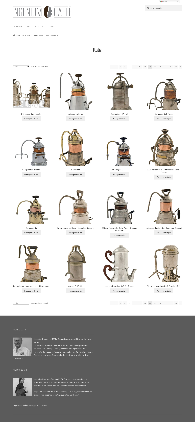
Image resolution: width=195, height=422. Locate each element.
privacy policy (33, 405)
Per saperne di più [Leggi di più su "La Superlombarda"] (75, 119)
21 (134, 67)
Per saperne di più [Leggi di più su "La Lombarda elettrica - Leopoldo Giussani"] (75, 233)
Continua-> (18, 358)
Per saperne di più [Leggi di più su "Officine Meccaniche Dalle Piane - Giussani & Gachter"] (119, 235)
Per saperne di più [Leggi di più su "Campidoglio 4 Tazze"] (31, 174)
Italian (163, 2)
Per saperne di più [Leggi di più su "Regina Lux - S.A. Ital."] (119, 119)
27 (165, 67)
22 (140, 67)
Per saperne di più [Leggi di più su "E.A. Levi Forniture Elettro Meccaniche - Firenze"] (164, 177)
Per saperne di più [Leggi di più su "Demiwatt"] (75, 174)
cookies (44, 405)
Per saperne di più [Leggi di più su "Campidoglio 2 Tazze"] (119, 174)
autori (37, 26)
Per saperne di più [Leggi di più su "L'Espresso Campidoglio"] (31, 119)
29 (176, 67)
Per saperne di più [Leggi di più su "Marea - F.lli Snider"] (75, 291)
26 (160, 67)
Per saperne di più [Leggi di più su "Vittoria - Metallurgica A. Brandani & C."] (164, 291)
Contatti (51, 26)
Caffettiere (17, 26)
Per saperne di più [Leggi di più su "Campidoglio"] (31, 233)
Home (18, 35)
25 (155, 67)
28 (170, 67)
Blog (28, 26)
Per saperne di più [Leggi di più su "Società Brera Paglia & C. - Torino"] (119, 291)
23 (145, 67)
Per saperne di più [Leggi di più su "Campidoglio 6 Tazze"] (164, 119)
